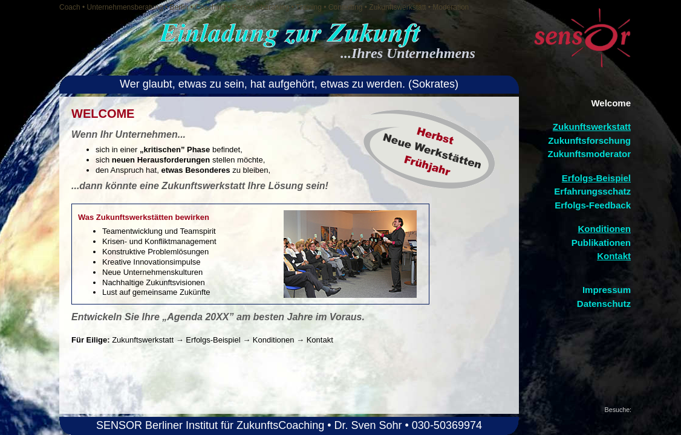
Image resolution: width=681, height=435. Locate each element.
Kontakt (614, 256)
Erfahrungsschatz (592, 191)
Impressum (606, 290)
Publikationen (601, 242)
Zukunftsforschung (589, 140)
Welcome (611, 103)
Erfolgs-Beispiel (596, 178)
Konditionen (604, 229)
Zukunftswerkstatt (592, 126)
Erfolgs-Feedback (593, 205)
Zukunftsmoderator (589, 154)
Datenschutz (604, 303)
